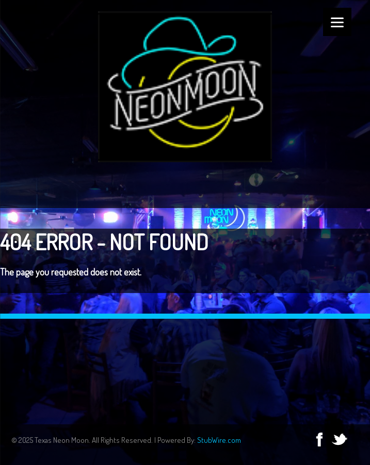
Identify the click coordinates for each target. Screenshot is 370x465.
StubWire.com (219, 440)
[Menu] (337, 22)
